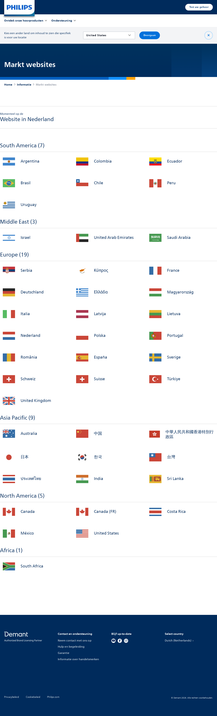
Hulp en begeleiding (71, 647)
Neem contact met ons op (75, 641)
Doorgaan (150, 35)
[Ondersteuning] (61, 21)
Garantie (64, 653)
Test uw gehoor (199, 7)
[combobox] (106, 35)
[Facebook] (120, 641)
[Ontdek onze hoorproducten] (23, 21)
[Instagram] (126, 641)
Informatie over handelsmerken (79, 659)
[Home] (19, 8)
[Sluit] (208, 35)
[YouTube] (113, 641)
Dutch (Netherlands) (180, 641)
